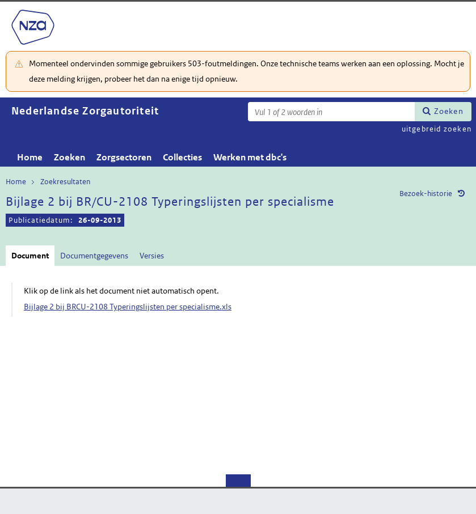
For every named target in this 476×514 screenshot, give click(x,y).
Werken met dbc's (250, 157)
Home (30, 157)
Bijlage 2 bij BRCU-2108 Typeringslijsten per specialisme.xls (127, 306)
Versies (152, 255)
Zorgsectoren (123, 157)
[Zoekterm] (331, 111)
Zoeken (449, 111)
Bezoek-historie (425, 193)
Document (30, 255)
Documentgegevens (94, 255)
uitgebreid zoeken (436, 129)
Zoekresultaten (65, 181)
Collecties (182, 157)
